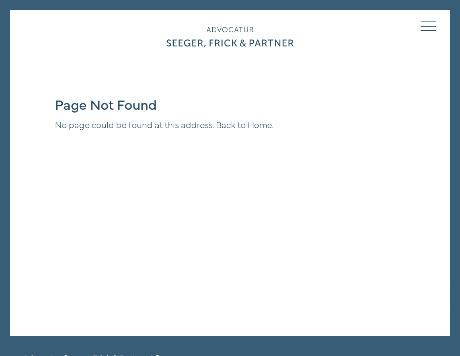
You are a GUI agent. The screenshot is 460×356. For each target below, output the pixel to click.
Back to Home (244, 124)
